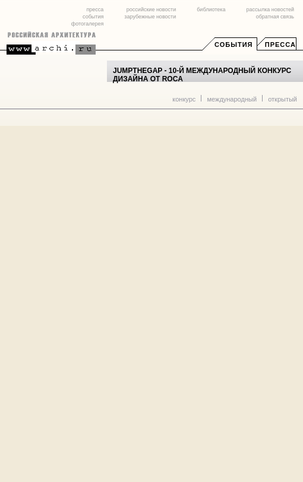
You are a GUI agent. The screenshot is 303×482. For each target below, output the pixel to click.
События (233, 44)
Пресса (280, 44)
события (93, 17)
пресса (94, 9)
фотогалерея (87, 24)
